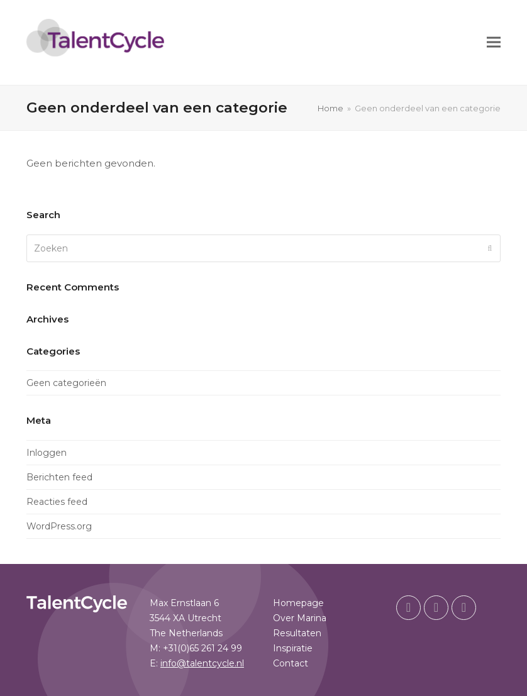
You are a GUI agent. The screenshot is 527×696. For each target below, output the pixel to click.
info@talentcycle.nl (202, 663)
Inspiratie (293, 648)
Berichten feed (59, 477)
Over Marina (299, 618)
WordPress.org (59, 526)
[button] (494, 42)
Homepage (298, 603)
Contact (290, 663)
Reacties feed (56, 501)
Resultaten (297, 633)
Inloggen (46, 452)
